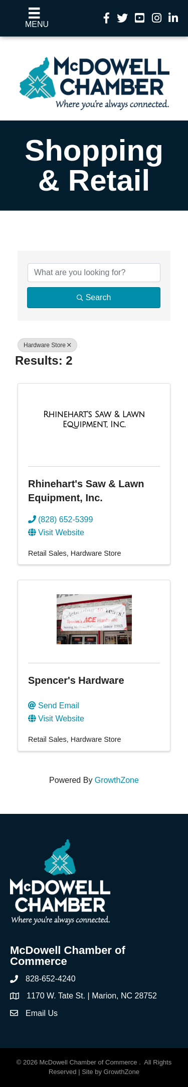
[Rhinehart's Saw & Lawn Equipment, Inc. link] (94, 419)
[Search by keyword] (94, 272)
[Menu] (34, 18)
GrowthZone (117, 780)
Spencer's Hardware (76, 680)
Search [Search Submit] (94, 297)
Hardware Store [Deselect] (47, 345)
